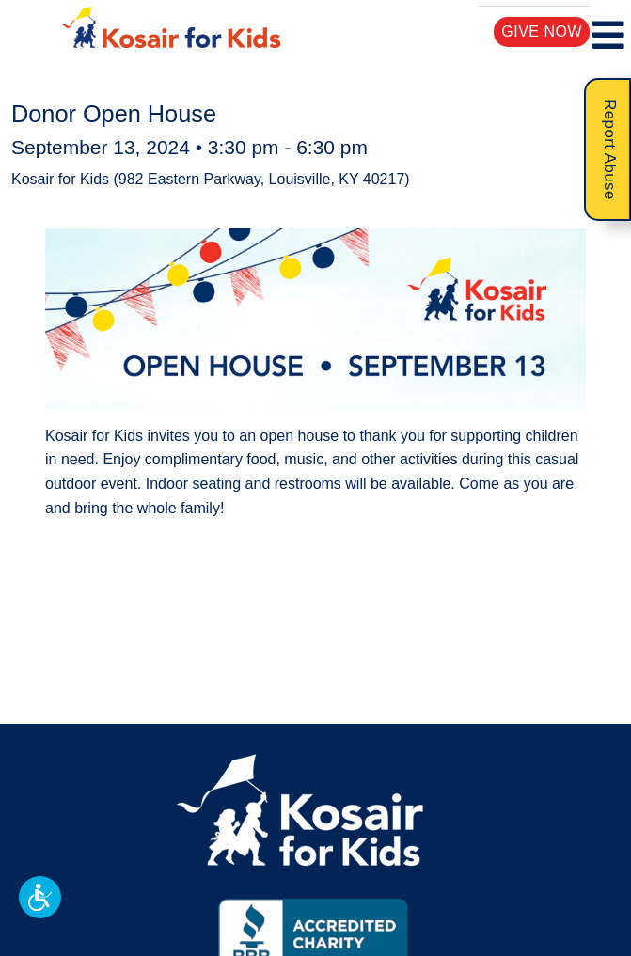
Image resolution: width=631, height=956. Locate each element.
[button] (40, 897)
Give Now (542, 31)
